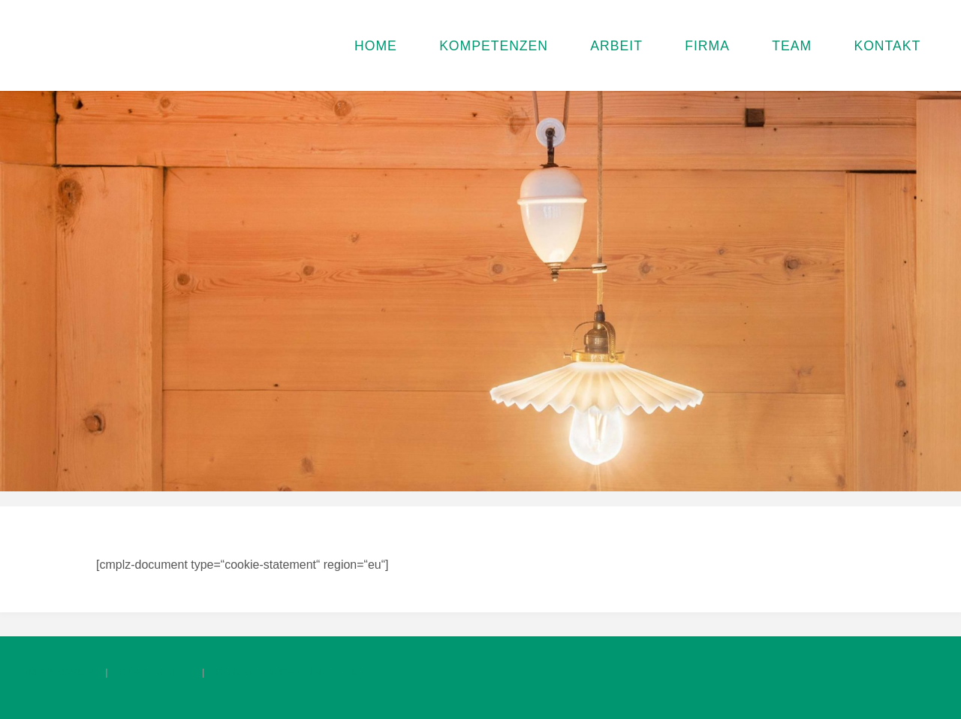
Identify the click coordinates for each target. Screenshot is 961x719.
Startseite (155, 672)
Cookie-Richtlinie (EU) (290, 672)
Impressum (60, 672)
